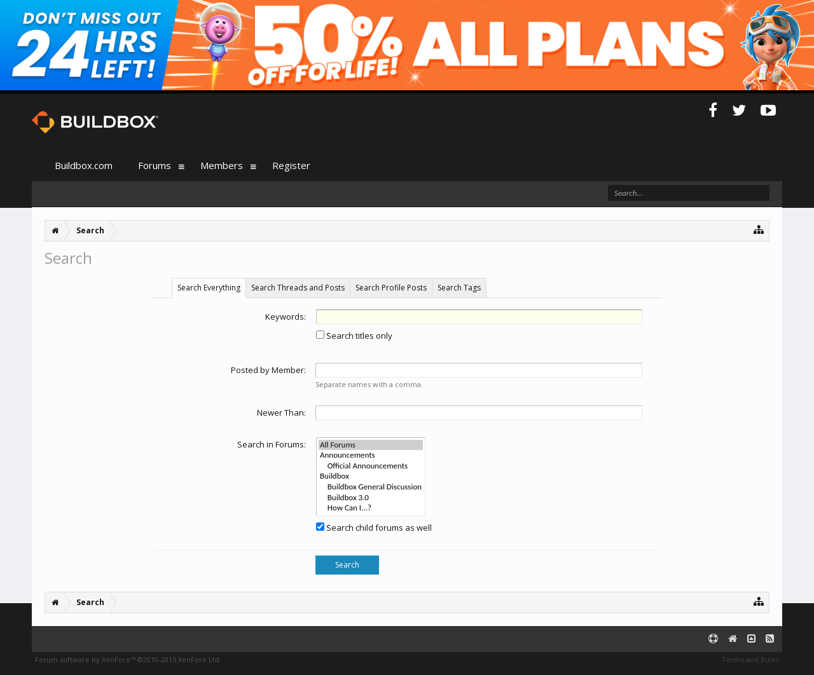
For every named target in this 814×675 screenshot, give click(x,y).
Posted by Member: (268, 370)
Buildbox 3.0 (371, 498)
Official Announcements (371, 466)
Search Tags (459, 287)
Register (291, 165)
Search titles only (354, 335)
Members (221, 165)
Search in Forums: (271, 444)
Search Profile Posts (391, 287)
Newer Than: (281, 412)
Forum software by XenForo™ (128, 659)
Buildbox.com (84, 165)
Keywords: (285, 316)
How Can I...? (371, 508)
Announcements (371, 455)
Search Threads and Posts (298, 287)
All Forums (371, 445)
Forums (154, 165)
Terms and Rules (750, 659)
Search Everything (208, 287)
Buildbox (371, 476)
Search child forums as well (374, 527)
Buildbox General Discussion (371, 487)
